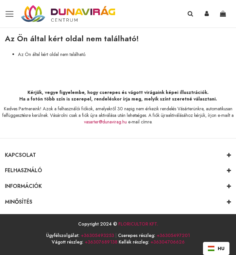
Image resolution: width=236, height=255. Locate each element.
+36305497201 (173, 235)
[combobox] (216, 248)
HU (216, 248)
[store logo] (61, 13)
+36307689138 (101, 242)
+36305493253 (97, 235)
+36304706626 (167, 242)
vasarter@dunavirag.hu (105, 121)
